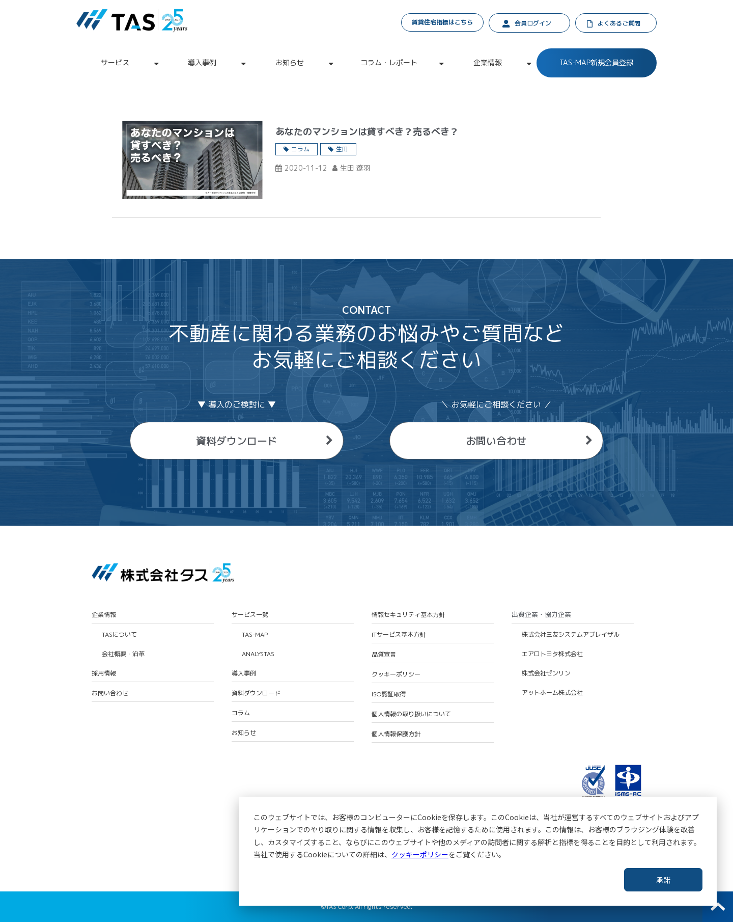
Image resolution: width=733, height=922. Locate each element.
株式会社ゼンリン (546, 673)
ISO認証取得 (389, 694)
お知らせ (289, 62)
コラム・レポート (388, 62)
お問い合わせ (496, 440)
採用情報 (104, 673)
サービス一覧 (250, 614)
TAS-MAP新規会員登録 (596, 62)
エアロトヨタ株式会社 (552, 654)
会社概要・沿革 (123, 654)
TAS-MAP (255, 634)
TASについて (119, 634)
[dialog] (478, 851)
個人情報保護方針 (396, 734)
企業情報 (487, 62)
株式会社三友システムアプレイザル (570, 634)
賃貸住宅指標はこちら (442, 22)
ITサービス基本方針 (399, 634)
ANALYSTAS (258, 654)
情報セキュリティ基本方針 (408, 614)
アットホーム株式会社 (552, 692)
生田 (342, 149)
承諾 (663, 880)
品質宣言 (384, 654)
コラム (300, 149)
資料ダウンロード (236, 440)
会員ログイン (533, 23)
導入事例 (202, 62)
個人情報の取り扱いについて (411, 714)
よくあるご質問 (619, 23)
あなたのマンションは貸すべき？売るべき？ (367, 131)
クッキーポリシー (419, 854)
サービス (115, 62)
